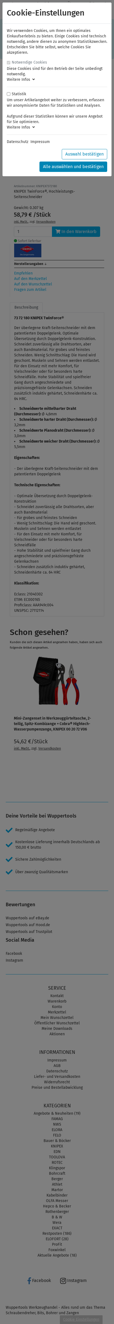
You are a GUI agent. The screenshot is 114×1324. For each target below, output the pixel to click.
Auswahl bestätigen (84, 154)
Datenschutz (17, 141)
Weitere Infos (21, 79)
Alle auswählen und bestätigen (73, 166)
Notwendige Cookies (29, 62)
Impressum (40, 141)
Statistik (19, 94)
